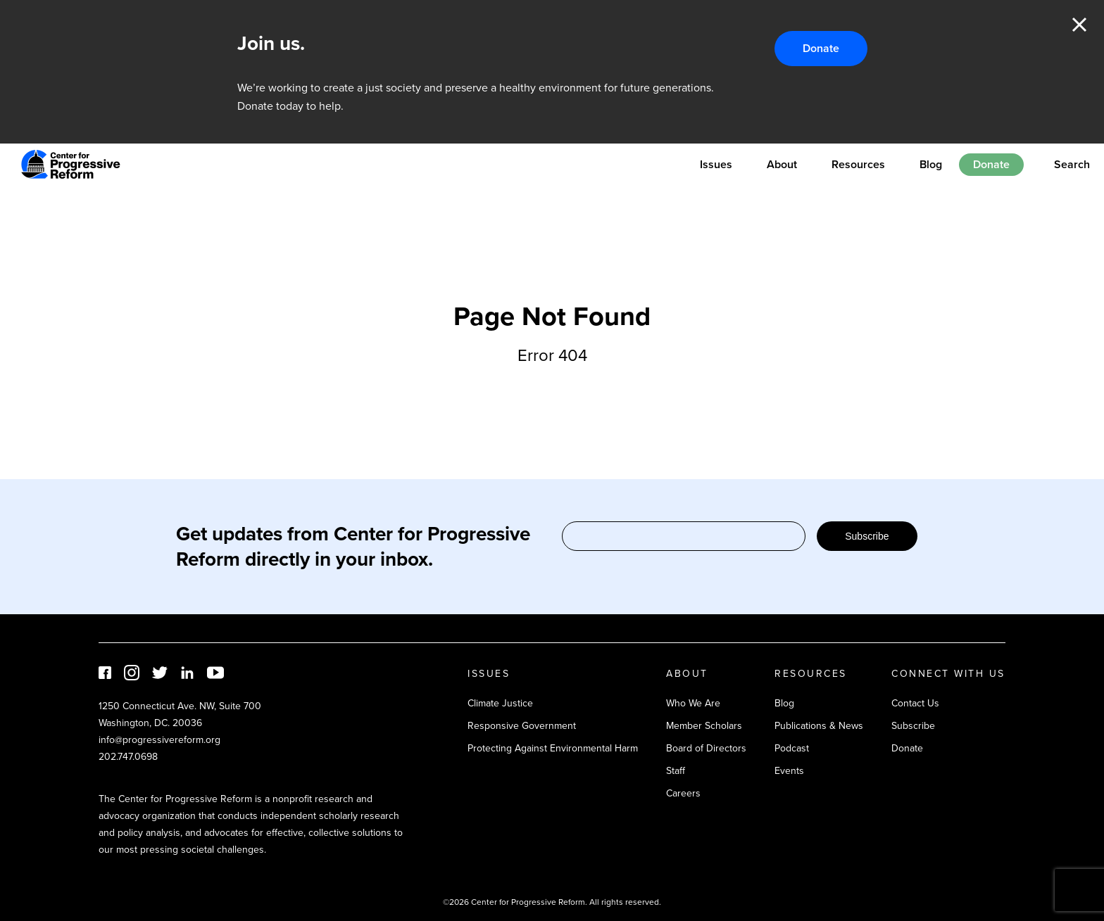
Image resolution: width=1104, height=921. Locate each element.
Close (1079, 24)
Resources (858, 164)
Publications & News (818, 725)
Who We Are (693, 703)
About (782, 164)
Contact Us (915, 703)
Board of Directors (706, 748)
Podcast (791, 748)
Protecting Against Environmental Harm (553, 748)
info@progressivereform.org (159, 739)
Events (789, 770)
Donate (821, 48)
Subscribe (867, 536)
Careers (683, 793)
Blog (931, 164)
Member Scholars (704, 725)
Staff (675, 770)
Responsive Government (522, 725)
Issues (716, 164)
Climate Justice (500, 703)
